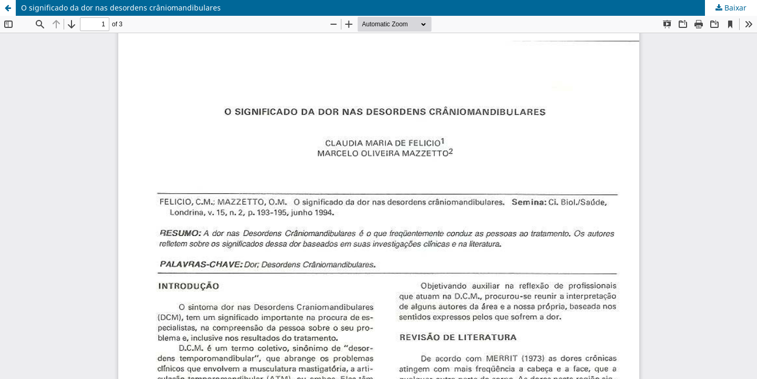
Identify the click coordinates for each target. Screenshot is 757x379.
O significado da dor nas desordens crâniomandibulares (121, 8)
